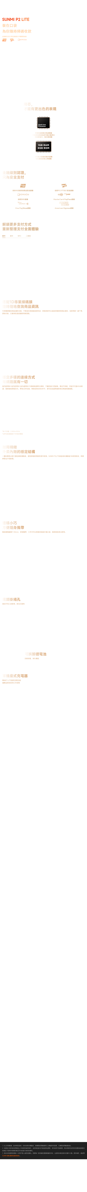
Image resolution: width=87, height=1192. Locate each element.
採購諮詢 (80, 8)
